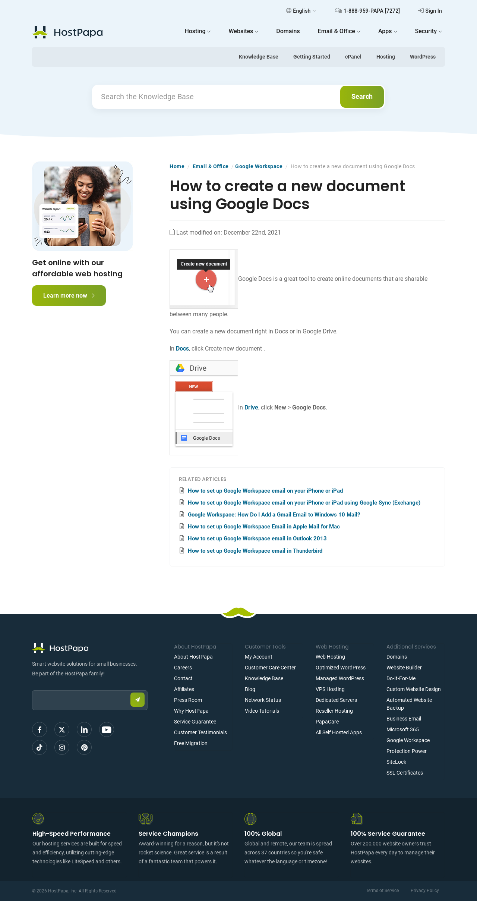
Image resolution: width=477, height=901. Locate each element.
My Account (258, 657)
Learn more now (69, 295)
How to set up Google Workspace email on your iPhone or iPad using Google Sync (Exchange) (304, 502)
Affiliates (184, 689)
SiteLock (396, 762)
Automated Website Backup (409, 704)
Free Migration (191, 743)
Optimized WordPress (341, 668)
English (301, 11)
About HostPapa (193, 657)
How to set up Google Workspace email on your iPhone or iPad (265, 490)
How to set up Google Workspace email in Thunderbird (255, 550)
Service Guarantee (195, 722)
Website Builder (404, 668)
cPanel (353, 57)
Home (177, 166)
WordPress (423, 57)
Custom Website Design (413, 689)
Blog (250, 689)
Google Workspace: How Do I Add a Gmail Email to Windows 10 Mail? (274, 514)
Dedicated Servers (336, 700)
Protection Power (406, 751)
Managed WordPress (340, 678)
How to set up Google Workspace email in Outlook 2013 (257, 538)
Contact (183, 678)
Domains (396, 657)
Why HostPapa (191, 711)
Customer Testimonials (200, 732)
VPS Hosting (330, 689)
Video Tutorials (262, 711)
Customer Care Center (270, 668)
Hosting (385, 57)
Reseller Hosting (334, 711)
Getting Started (311, 57)
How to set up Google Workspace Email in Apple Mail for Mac (264, 526)
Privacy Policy (425, 890)
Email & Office (211, 166)
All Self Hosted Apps (339, 732)
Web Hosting (330, 657)
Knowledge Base (258, 57)
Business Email (403, 719)
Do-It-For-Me (401, 678)
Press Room (188, 700)
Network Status (263, 700)
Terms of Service (382, 890)
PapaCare (327, 722)
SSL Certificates (404, 773)
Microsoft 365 (402, 729)
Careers (183, 668)
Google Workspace (258, 166)
